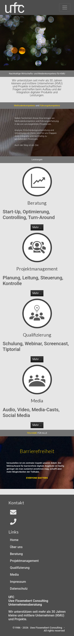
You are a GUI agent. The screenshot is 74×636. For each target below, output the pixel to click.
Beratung (16, 554)
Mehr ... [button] (37, 227)
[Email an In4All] (13, 513)
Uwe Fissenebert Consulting (46, 627)
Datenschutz (19, 588)
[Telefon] (13, 523)
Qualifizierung (20, 568)
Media (14, 574)
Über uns (16, 547)
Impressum (18, 582)
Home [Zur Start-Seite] (14, 540)
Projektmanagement (24, 561)
